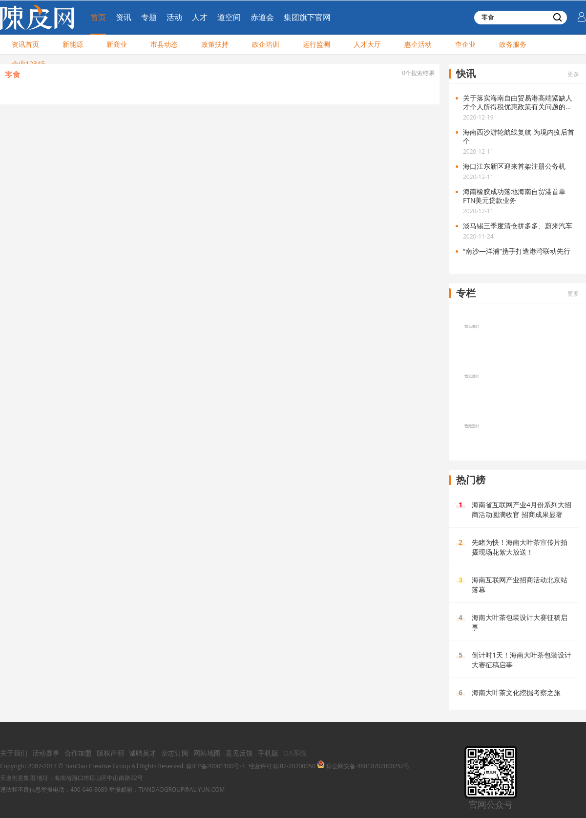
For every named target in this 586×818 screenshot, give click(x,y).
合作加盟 (78, 753)
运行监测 (316, 44)
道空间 (229, 17)
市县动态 (164, 44)
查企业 (465, 44)
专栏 (466, 292)
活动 (174, 17)
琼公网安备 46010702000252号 (363, 766)
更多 (573, 74)
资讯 (123, 17)
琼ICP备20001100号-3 (215, 766)
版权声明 (110, 753)
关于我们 (13, 753)
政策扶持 (215, 44)
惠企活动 (418, 44)
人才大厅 (367, 44)
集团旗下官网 (307, 17)
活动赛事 (46, 753)
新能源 (73, 44)
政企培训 (265, 44)
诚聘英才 (142, 753)
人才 (200, 17)
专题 (149, 17)
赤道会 (262, 17)
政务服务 (512, 44)
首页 (98, 17)
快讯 (466, 73)
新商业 (116, 44)
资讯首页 (25, 44)
